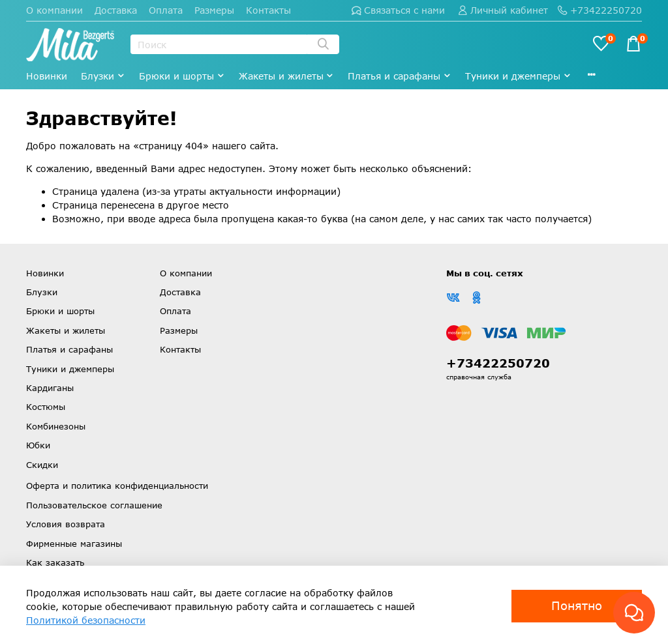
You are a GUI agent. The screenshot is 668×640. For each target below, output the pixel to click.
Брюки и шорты (182, 75)
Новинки (46, 75)
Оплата (166, 10)
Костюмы (45, 406)
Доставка (116, 10)
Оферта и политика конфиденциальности (117, 485)
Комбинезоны (55, 426)
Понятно (576, 605)
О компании (54, 10)
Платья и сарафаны (399, 75)
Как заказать (55, 562)
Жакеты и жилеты (287, 75)
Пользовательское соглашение (94, 505)
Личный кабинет (503, 10)
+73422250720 (600, 10)
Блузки (103, 75)
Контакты (268, 10)
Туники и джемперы (518, 75)
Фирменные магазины (74, 543)
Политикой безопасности (85, 620)
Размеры (214, 10)
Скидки (42, 464)
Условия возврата (65, 524)
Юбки (38, 445)
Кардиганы (50, 388)
